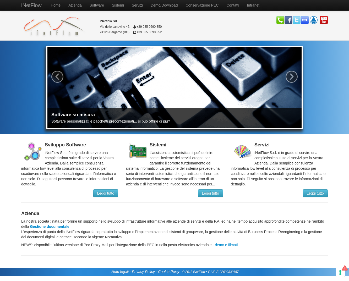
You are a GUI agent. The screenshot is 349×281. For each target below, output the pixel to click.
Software (97, 5)
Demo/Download (164, 5)
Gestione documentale (49, 226)
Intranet (253, 5)
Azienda (75, 5)
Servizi (137, 5)
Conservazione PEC (202, 5)
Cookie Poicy (168, 271)
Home (56, 5)
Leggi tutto (105, 193)
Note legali (120, 271)
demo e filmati (226, 245)
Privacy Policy (143, 271)
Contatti (232, 5)
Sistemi (118, 5)
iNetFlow (31, 5)
